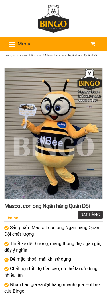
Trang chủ (11, 55)
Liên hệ (11, 218)
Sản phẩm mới (31, 55)
